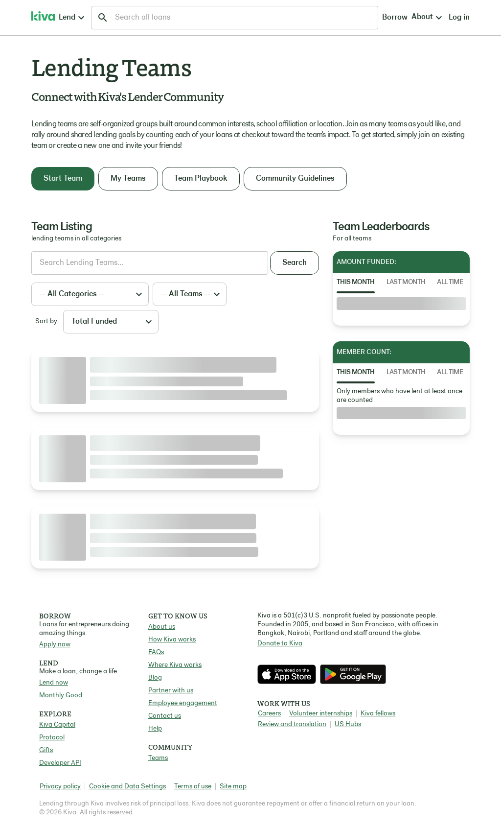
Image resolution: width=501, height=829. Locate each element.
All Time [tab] (450, 282)
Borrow (303, 18)
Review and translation (292, 724)
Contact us (164, 716)
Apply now (54, 644)
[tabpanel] (401, 303)
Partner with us (170, 690)
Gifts (46, 750)
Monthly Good (60, 695)
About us (161, 627)
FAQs (156, 652)
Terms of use (192, 786)
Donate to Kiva (279, 643)
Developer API (60, 763)
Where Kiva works (175, 665)
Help (155, 729)
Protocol (52, 737)
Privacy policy (60, 786)
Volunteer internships (320, 713)
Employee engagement (182, 703)
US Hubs (348, 724)
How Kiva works (172, 639)
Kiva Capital (57, 725)
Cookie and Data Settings (127, 786)
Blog (155, 678)
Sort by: (47, 321)
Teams (158, 758)
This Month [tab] (356, 282)
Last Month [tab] (406, 282)
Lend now (53, 683)
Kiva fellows (378, 713)
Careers (269, 713)
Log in (379, 18)
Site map (233, 786)
